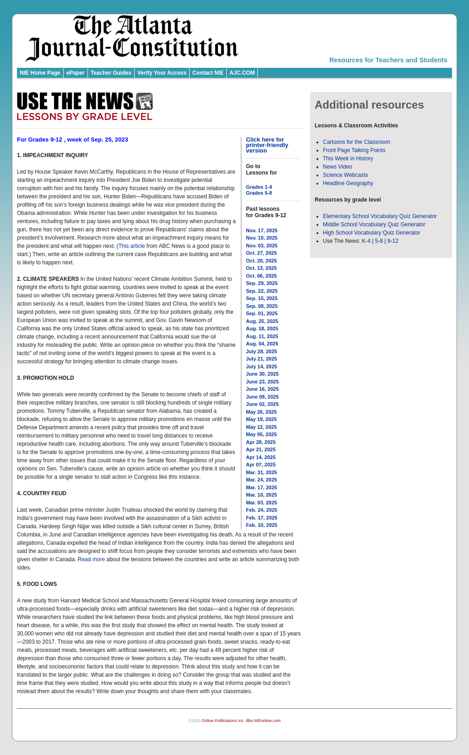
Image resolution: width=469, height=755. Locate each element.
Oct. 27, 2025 (261, 253)
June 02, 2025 (262, 404)
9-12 (392, 241)
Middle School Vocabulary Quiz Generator (374, 224)
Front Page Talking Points (354, 150)
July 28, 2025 (261, 351)
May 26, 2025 (261, 412)
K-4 (366, 241)
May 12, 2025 (261, 427)
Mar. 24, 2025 (261, 479)
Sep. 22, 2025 (262, 291)
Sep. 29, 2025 (262, 283)
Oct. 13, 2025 (261, 268)
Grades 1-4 (259, 187)
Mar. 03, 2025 (261, 502)
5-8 (380, 241)
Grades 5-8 (259, 193)
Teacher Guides (111, 73)
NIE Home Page (40, 73)
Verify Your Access (161, 73)
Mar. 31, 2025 (261, 472)
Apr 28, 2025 (261, 442)
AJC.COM (242, 73)
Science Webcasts (345, 175)
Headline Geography (348, 183)
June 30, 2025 (262, 374)
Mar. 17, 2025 (261, 487)
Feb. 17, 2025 (262, 517)
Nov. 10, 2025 (262, 238)
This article (131, 246)
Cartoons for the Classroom (356, 142)
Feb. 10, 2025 (262, 525)
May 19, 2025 (261, 419)
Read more (91, 559)
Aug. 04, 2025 (262, 343)
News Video (337, 167)
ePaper (75, 73)
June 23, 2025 (262, 381)
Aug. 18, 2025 (262, 328)
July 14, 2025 (261, 366)
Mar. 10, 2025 (261, 495)
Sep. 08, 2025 (262, 306)
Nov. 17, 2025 (262, 230)
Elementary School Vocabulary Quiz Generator (380, 216)
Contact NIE (208, 73)
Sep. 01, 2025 (262, 313)
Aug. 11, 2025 (262, 336)
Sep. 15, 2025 (262, 298)
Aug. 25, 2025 (262, 321)
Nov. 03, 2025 (262, 245)
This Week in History (348, 158)
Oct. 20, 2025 (261, 260)
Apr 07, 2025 (261, 464)
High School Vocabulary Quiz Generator (371, 233)
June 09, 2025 (262, 396)
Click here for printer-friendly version (267, 145)
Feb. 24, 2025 (262, 510)
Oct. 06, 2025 (261, 276)
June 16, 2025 (262, 389)
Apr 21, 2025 (261, 449)
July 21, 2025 (261, 358)
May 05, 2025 (261, 434)
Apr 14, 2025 (261, 457)
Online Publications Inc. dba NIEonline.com (241, 720)
